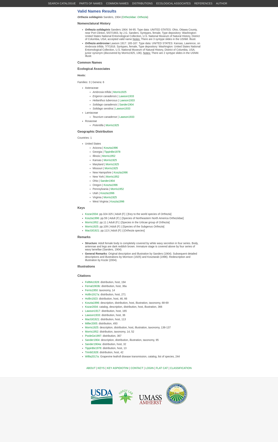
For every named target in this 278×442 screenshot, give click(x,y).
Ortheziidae (129, 17)
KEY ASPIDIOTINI (117, 368)
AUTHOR (221, 3)
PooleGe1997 (93, 335)
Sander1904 (126, 104)
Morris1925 (120, 92)
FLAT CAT (162, 368)
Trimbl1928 (91, 352)
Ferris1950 (91, 290)
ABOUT (90, 368)
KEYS (101, 368)
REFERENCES (203, 3)
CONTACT (137, 368)
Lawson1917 (92, 310)
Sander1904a (93, 344)
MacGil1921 (92, 230)
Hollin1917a (92, 294)
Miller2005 (91, 323)
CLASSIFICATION (181, 368)
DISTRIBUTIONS (142, 3)
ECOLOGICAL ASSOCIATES (173, 3)
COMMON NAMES (117, 3)
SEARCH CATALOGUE (62, 3)
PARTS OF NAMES (90, 3)
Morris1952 (108, 155)
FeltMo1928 (92, 282)
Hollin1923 (91, 298)
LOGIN (149, 368)
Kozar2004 (91, 213)
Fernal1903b (92, 286)
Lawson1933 (126, 96)
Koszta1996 (111, 147)
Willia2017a (92, 356)
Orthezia (142, 17)
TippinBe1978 (112, 151)
